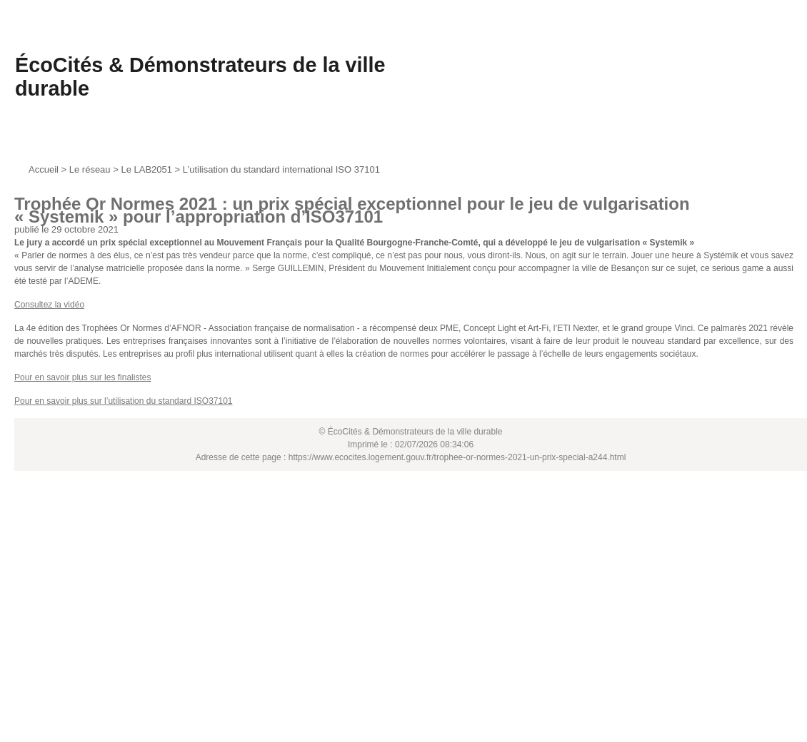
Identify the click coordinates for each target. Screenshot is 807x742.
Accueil (44, 169)
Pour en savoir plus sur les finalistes (82, 377)
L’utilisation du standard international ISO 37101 (281, 169)
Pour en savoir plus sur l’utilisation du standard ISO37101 (123, 401)
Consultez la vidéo (49, 305)
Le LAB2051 (146, 169)
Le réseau (90, 169)
